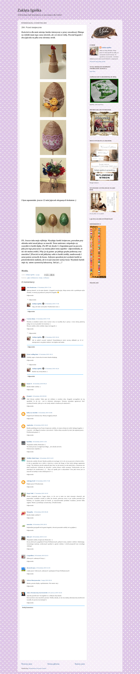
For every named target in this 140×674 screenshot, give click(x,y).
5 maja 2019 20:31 (46, 580)
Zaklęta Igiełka (29, 10)
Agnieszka (30, 425)
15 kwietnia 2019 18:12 (46, 354)
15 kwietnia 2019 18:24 (52, 337)
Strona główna (53, 664)
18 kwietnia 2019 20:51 (40, 524)
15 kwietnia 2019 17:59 (43, 319)
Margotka (30, 512)
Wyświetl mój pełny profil (97, 61)
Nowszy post (26, 664)
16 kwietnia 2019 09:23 (40, 383)
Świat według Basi (32, 354)
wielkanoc (46, 278)
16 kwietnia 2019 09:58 (39, 396)
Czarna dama (31, 319)
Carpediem (30, 555)
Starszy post (80, 664)
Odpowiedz (30, 295)
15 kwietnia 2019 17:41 (44, 287)
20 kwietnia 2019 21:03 (43, 568)
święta (40, 278)
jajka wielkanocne (32, 278)
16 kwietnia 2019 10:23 (41, 425)
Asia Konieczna (32, 287)
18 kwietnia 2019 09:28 (41, 512)
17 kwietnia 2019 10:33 (41, 493)
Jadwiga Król (31, 481)
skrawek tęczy (31, 568)
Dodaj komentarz (27, 607)
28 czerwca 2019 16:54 (55, 592)
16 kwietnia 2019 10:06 (45, 412)
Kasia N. (29, 383)
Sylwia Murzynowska (33, 580)
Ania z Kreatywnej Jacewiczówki (37, 592)
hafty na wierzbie (32, 412)
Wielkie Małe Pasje (33, 458)
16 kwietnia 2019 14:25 (46, 458)
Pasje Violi (30, 493)
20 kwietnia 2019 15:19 (39, 537)
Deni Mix (92, 71)
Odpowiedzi (32, 300)
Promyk (29, 396)
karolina (29, 441)
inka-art (29, 537)
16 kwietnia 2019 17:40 (43, 481)
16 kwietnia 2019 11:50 (40, 441)
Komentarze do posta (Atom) (37, 668)
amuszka (29, 524)
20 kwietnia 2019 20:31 (41, 555)
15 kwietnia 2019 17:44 (52, 304)
